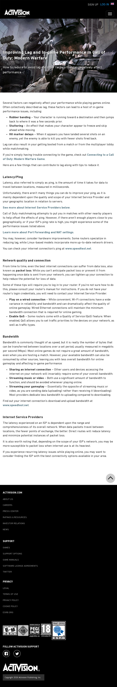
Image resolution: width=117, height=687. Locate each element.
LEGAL (6, 588)
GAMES (6, 548)
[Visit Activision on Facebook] (6, 653)
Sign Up (93, 4)
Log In (104, 4)
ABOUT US (8, 499)
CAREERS (7, 505)
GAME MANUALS (11, 560)
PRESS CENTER (10, 511)
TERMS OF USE (10, 594)
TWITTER (7, 572)
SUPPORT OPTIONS (12, 554)
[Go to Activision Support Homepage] (19, 13)
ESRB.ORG (8, 612)
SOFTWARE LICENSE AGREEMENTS (20, 566)
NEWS (6, 530)
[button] (112, 4)
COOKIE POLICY (10, 606)
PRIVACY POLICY (11, 600)
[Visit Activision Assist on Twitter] (17, 653)
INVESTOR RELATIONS (14, 523)
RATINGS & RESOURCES (15, 517)
